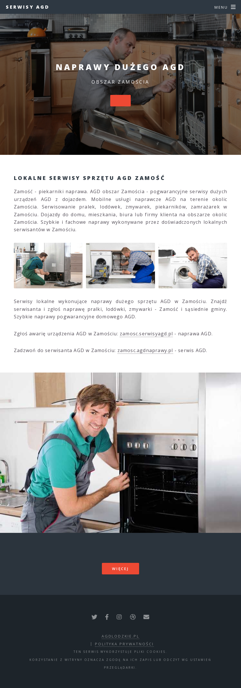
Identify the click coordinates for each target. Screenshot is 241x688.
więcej (120, 568)
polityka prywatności (124, 643)
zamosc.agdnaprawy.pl (145, 350)
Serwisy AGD (28, 7)
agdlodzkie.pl (120, 636)
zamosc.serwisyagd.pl (146, 333)
